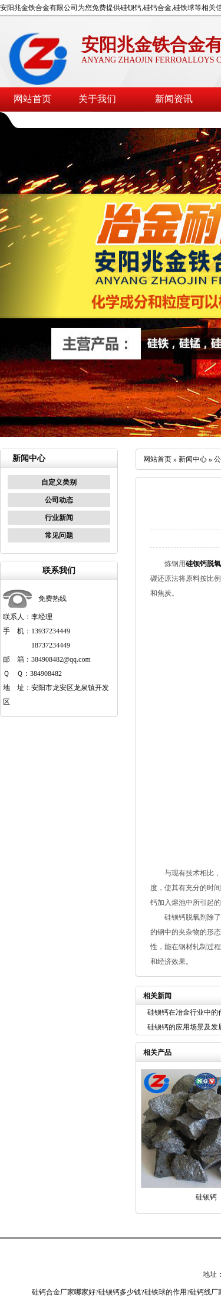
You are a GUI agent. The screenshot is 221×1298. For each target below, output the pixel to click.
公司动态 (59, 500)
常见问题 (59, 535)
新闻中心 (193, 459)
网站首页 (32, 99)
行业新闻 (59, 518)
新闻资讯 (174, 99)
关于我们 (97, 99)
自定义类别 (59, 482)
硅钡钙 (206, 1197)
